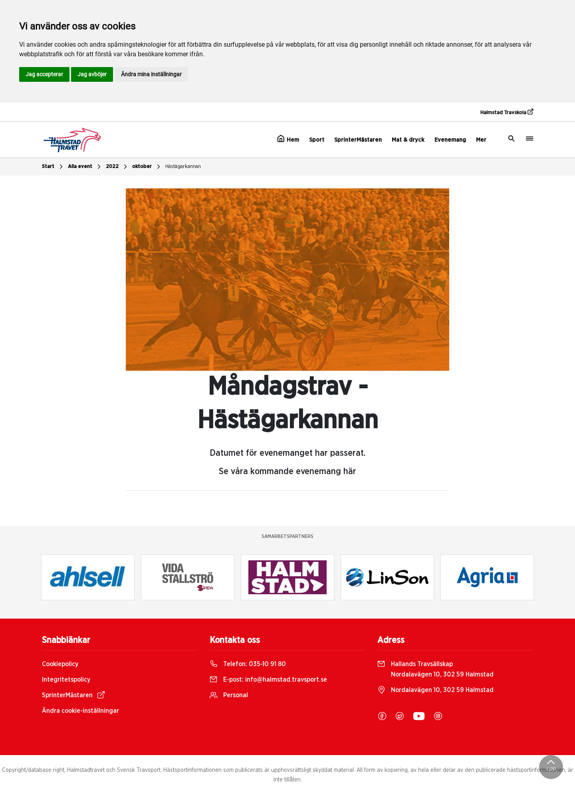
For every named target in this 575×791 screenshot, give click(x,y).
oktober (147, 166)
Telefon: (248, 664)
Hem (288, 139)
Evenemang (450, 140)
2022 (117, 166)
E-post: (268, 679)
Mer (481, 140)
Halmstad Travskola (506, 112)
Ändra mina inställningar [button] (151, 74)
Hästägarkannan (183, 166)
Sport (316, 140)
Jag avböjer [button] (92, 74)
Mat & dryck (408, 140)
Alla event (85, 166)
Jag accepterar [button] (44, 74)
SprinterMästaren (358, 140)
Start (53, 166)
